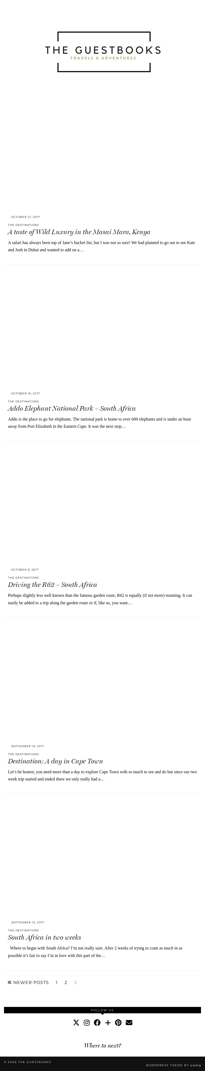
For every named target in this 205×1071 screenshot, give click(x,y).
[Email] (129, 1022)
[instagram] (87, 1022)
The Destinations (23, 225)
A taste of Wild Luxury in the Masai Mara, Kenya (79, 232)
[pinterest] (118, 1022)
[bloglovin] (108, 1022)
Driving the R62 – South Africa (52, 585)
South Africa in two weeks (44, 937)
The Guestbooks (34, 1062)
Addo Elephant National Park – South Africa (72, 408)
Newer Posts (28, 982)
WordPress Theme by (173, 1065)
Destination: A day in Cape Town (55, 761)
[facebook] (97, 1022)
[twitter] (76, 1022)
